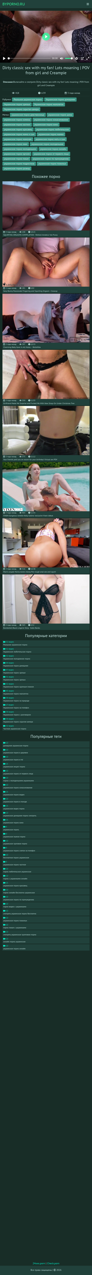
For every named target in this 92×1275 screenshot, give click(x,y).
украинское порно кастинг (17, 124)
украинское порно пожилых (52, 163)
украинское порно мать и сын (50, 139)
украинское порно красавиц (18, 129)
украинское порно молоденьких (20, 148)
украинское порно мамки (51, 134)
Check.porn (53, 1263)
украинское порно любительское (52, 129)
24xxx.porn (39, 1263)
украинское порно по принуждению (51, 158)
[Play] (4, 58)
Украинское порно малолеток (48, 104)
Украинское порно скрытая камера (21, 109)
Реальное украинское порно (28, 99)
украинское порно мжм (15, 144)
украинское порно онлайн (53, 148)
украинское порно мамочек (18, 139)
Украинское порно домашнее (60, 99)
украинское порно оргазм (17, 153)
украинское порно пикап (16, 158)
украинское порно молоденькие (47, 144)
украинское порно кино (46, 124)
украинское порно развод (17, 168)
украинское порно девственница (28, 114)
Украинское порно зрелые (17, 104)
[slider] (29, 58)
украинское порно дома (60, 114)
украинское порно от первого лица (51, 153)
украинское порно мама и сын (19, 134)
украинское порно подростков (19, 163)
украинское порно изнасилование (51, 119)
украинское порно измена (17, 119)
